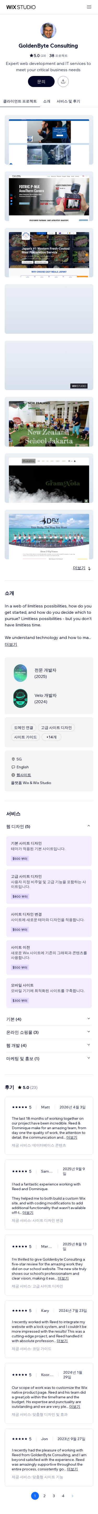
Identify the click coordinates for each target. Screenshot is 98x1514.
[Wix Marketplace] (21, 7)
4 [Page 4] (63, 1495)
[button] (49, 140)
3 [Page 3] (54, 1495)
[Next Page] (73, 1496)
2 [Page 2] (44, 1495)
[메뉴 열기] (89, 7)
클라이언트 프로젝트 (20, 101)
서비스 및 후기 (68, 101)
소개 (46, 101)
